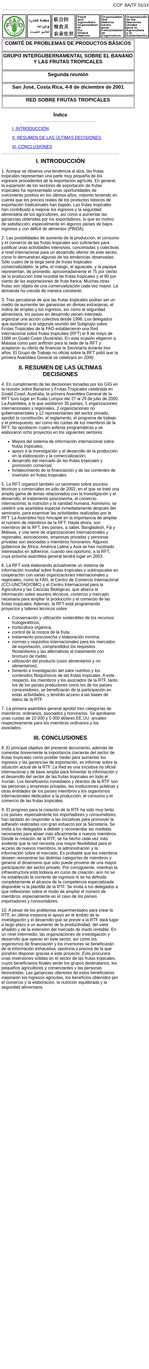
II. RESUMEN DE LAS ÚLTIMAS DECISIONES (56, 137)
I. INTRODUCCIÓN (30, 128)
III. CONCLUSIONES (32, 147)
